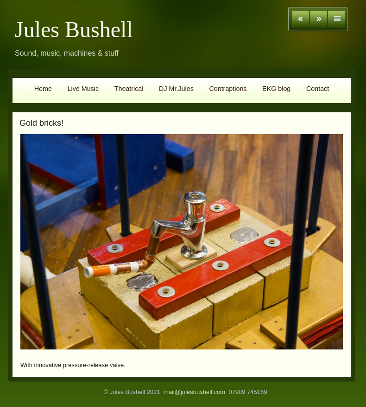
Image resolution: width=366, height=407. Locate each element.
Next (318, 19)
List (336, 19)
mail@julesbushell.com (194, 391)
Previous (300, 19)
